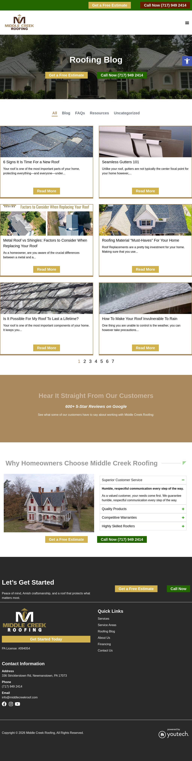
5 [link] (101, 361)
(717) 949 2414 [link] (12, 686)
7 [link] (113, 361)
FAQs (80, 113)
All (54, 113)
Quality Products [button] (114, 509)
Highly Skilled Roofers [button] (118, 526)
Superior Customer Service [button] (122, 480)
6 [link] (107, 361)
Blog (66, 113)
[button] (187, 61)
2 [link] (84, 361)
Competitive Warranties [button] (119, 517)
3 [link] (90, 361)
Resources (99, 113)
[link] (109, 5)
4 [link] (96, 361)
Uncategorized (127, 113)
